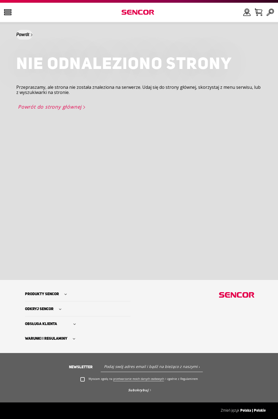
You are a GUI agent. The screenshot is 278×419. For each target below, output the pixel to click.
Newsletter (81, 367)
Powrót (22, 35)
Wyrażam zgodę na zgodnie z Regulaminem (143, 379)
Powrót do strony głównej (50, 106)
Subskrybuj (138, 390)
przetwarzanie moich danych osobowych (138, 379)
